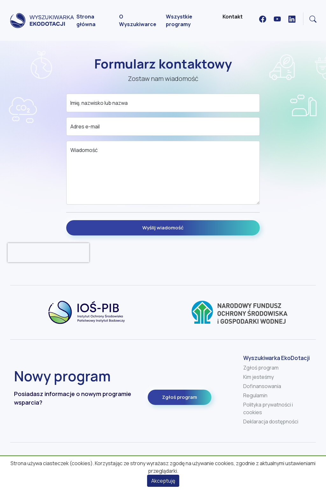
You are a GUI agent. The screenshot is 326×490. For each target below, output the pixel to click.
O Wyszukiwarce (137, 20)
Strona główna (86, 20)
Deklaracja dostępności (270, 421)
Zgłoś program (179, 397)
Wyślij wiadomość (163, 227)
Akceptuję (163, 480)
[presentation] (48, 252)
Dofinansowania (262, 386)
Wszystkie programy (179, 20)
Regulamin (255, 395)
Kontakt (233, 16)
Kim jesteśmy (258, 376)
